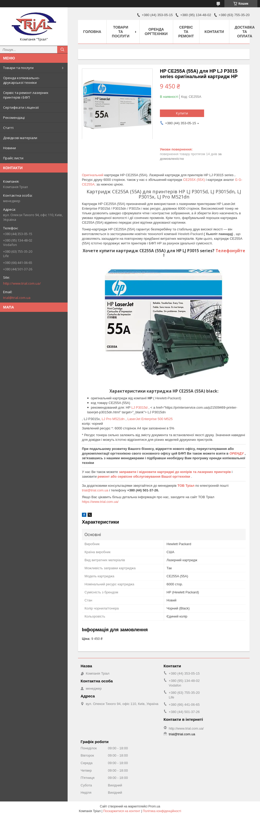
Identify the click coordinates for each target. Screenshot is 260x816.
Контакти (214, 32)
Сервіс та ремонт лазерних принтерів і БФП (25, 95)
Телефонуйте (230, 250)
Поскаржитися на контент (121, 811)
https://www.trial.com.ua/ (100, 502)
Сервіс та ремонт (186, 31)
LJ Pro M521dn (114, 419)
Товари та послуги (18, 67)
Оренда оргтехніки (156, 31)
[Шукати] (62, 49)
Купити (182, 113)
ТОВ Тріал (187, 486)
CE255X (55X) (194, 180)
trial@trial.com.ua (16, 297)
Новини (9, 148)
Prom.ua (154, 806)
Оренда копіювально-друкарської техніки (21, 80)
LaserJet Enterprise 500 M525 (150, 419)
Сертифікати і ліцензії (21, 107)
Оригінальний (93, 175)
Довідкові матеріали (20, 137)
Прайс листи (13, 158)
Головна (92, 32)
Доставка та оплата (245, 31)
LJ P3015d (139, 407)
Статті (8, 127)
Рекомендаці (14, 117)
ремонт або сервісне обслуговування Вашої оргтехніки (144, 476)
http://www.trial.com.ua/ (22, 283)
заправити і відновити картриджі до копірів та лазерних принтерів (175, 472)
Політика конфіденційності (162, 811)
